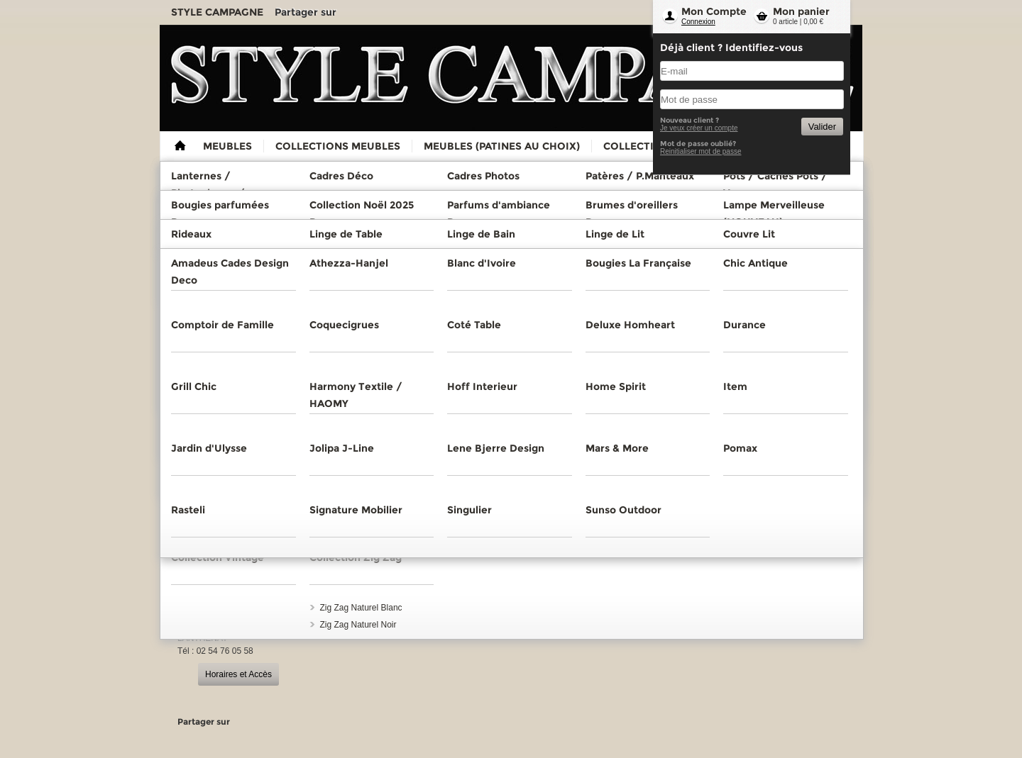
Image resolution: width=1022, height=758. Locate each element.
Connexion (698, 22)
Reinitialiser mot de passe (701, 151)
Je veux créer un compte (699, 128)
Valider (822, 126)
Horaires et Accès (238, 674)
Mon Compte (714, 11)
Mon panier (801, 11)
